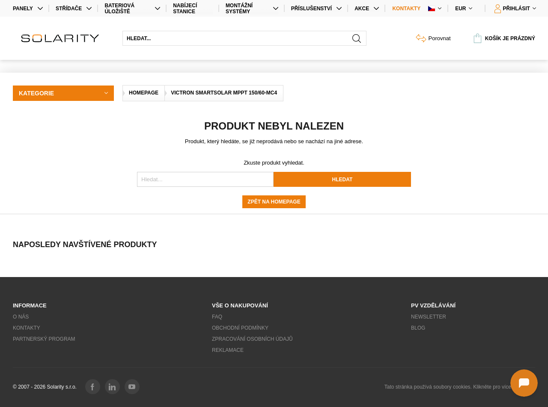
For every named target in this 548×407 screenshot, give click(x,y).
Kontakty (406, 9)
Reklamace (228, 350)
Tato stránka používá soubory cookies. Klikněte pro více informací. (459, 387)
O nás (21, 317)
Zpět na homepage (273, 202)
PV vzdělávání (433, 305)
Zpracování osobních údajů (252, 339)
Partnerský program (44, 339)
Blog (418, 328)
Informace (30, 305)
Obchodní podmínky (240, 328)
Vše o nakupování (240, 305)
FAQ (217, 317)
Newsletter (428, 317)
